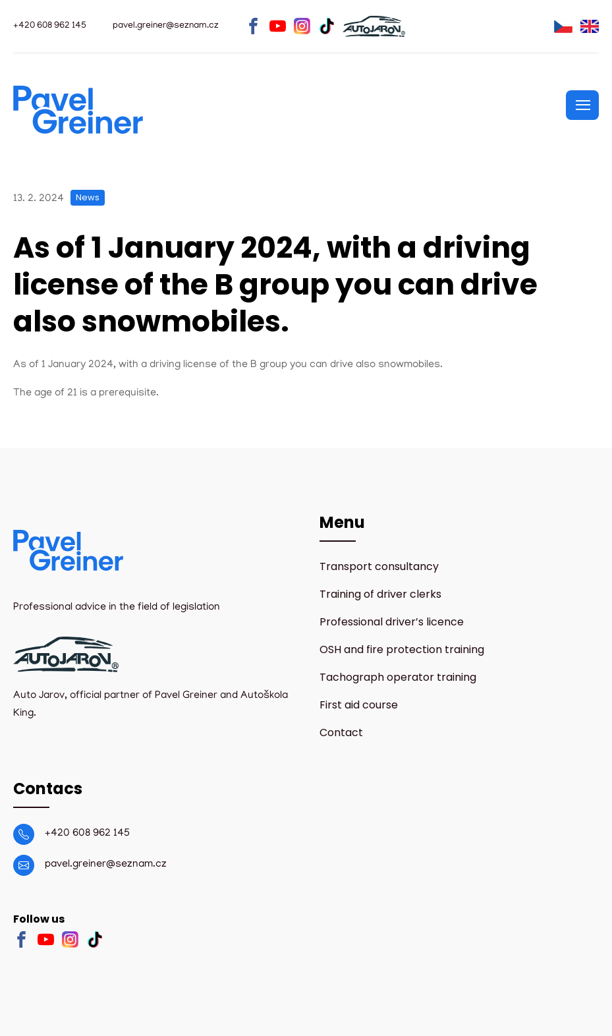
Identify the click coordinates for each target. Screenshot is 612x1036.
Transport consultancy (379, 566)
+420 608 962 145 (87, 834)
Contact (341, 732)
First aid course (359, 704)
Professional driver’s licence (392, 621)
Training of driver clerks (380, 594)
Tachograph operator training (398, 677)
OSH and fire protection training (402, 649)
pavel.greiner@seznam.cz (106, 865)
